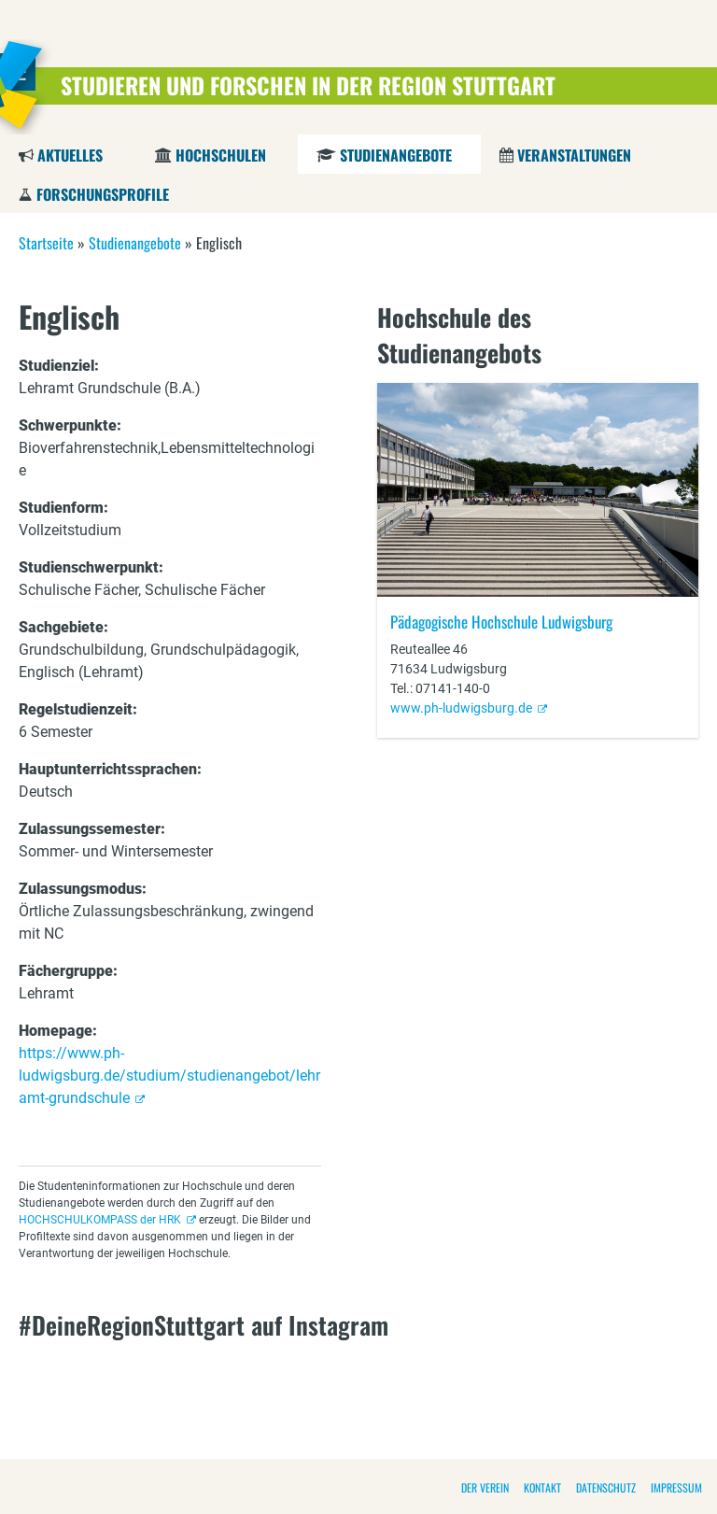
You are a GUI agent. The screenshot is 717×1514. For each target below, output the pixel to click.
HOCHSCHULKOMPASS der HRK (100, 1219)
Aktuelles (70, 155)
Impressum (676, 1487)
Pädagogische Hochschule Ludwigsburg (501, 621)
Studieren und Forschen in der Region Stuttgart (308, 85)
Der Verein (485, 1487)
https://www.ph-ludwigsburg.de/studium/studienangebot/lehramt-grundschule (169, 1075)
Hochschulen (221, 155)
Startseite (46, 243)
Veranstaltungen (574, 155)
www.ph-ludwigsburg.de (461, 707)
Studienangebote (395, 155)
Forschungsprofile (102, 194)
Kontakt (542, 1487)
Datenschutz (606, 1487)
